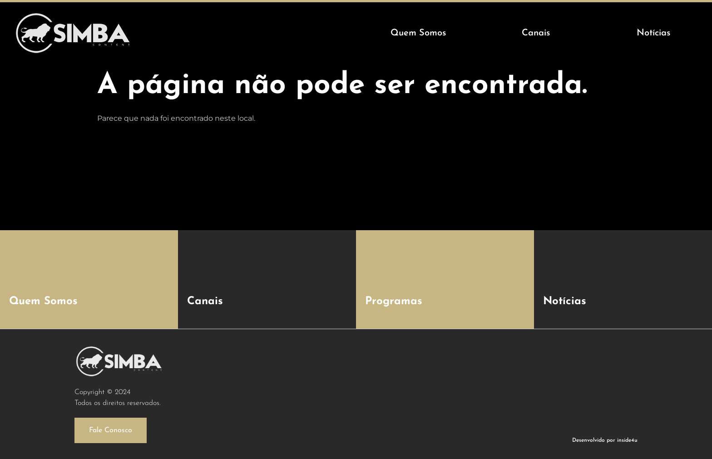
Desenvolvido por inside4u (605, 440)
